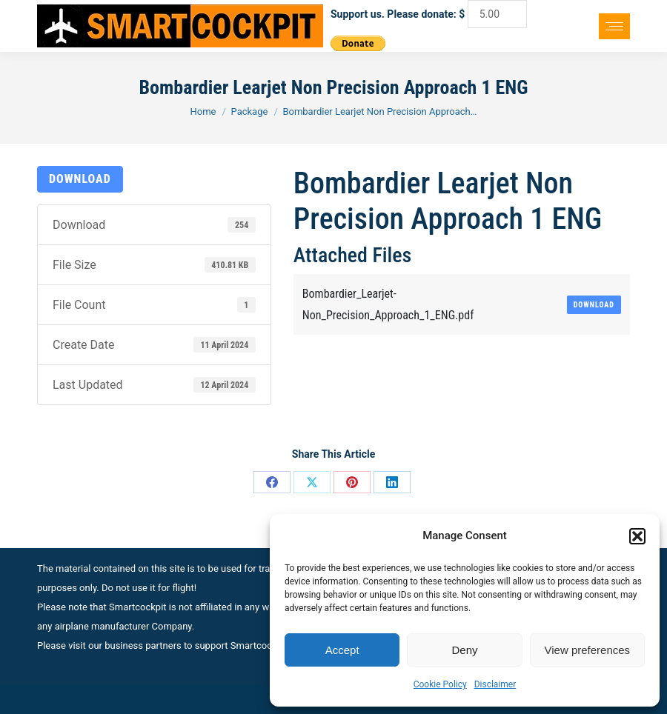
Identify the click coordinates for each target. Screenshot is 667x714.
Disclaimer (495, 684)
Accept (342, 650)
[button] (637, 536)
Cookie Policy (440, 684)
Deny (464, 650)
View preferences (588, 650)
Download (80, 179)
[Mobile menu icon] (614, 26)
